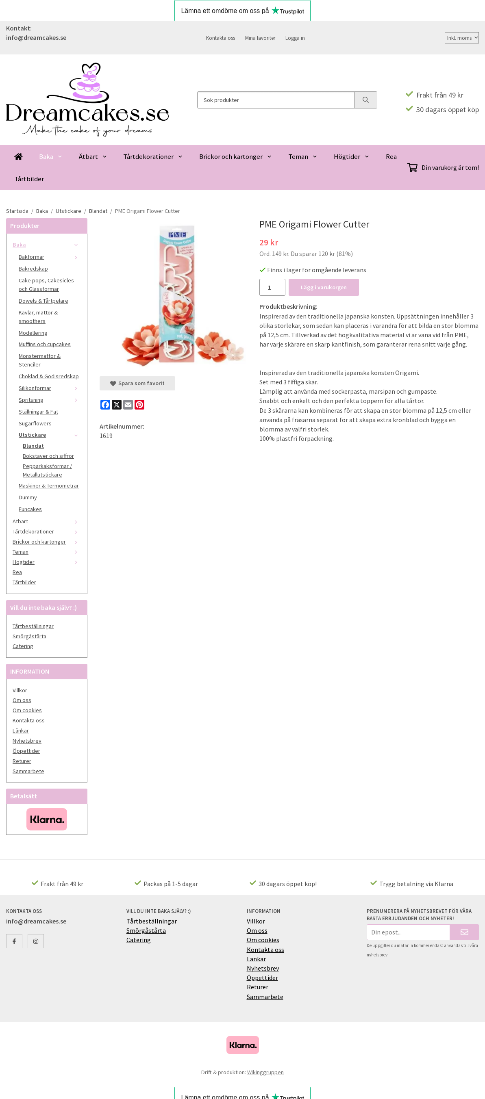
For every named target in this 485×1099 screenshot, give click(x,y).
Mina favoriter (260, 38)
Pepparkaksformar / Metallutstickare (47, 470)
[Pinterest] (139, 405)
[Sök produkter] (276, 100)
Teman (303, 156)
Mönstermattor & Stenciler (40, 360)
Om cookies (27, 710)
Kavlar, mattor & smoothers (38, 317)
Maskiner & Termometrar (49, 485)
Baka (51, 156)
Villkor (20, 690)
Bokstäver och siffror (48, 456)
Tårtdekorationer (153, 156)
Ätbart (93, 156)
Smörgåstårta (29, 636)
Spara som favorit (137, 383)
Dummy (28, 497)
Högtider (352, 156)
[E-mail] (128, 405)
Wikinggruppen (265, 1072)
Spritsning (50, 399)
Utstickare (50, 434)
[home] (18, 156)
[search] (365, 100)
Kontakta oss (220, 38)
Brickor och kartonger (235, 156)
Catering (23, 646)
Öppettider (26, 750)
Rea (391, 156)
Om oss (22, 700)
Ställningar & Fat (38, 411)
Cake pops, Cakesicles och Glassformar (46, 285)
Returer (22, 761)
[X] (116, 405)
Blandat (33, 445)
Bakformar (50, 256)
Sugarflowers (35, 423)
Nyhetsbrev (27, 740)
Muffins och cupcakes (45, 344)
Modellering (33, 332)
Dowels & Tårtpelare (43, 300)
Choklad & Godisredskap (49, 376)
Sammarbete (28, 771)
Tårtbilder (29, 178)
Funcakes (30, 509)
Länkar (21, 730)
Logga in (295, 38)
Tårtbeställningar (33, 626)
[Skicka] (464, 932)
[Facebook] (105, 405)
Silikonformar (50, 388)
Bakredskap (33, 268)
